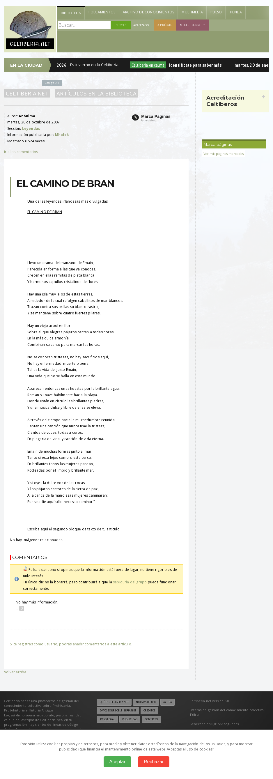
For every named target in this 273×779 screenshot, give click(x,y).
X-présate (164, 25)
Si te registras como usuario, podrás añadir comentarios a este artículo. (71, 644)
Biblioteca (71, 12)
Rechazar (154, 761)
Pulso (216, 12)
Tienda (235, 12)
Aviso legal (107, 719)
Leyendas (31, 128)
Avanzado (141, 25)
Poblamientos (101, 12)
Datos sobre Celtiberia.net (118, 710)
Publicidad (129, 719)
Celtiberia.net (27, 93)
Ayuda (167, 702)
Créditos (149, 710)
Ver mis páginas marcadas (223, 153)
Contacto (151, 719)
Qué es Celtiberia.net (114, 702)
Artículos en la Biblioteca (96, 93)
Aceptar (117, 761)
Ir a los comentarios (21, 151)
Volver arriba (15, 672)
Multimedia (192, 12)
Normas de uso (146, 702)
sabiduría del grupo (130, 582)
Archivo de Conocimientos (148, 12)
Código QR (52, 83)
